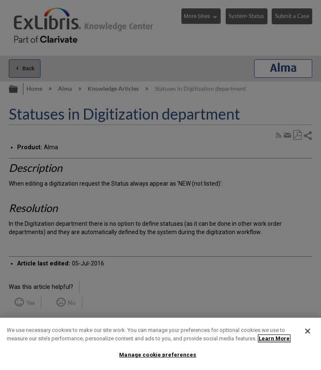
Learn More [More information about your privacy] (274, 338)
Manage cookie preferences (157, 355)
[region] (160, 344)
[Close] (307, 331)
